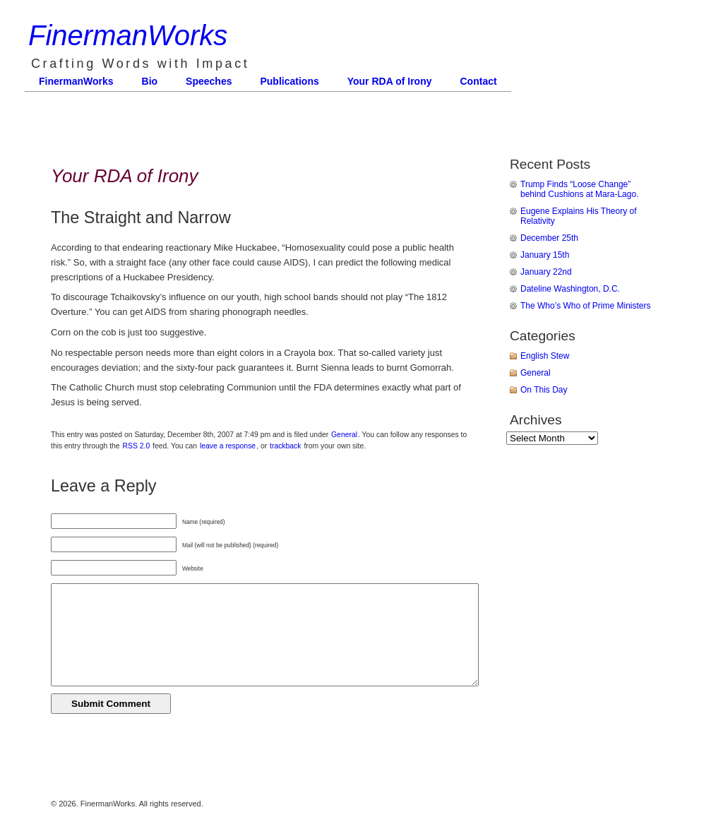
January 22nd (546, 272)
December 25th (549, 238)
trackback (285, 446)
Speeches (209, 81)
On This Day (543, 390)
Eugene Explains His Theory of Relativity (578, 216)
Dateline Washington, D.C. (570, 289)
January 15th (544, 255)
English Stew (544, 356)
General (344, 435)
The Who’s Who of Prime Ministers (585, 306)
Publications (289, 81)
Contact (478, 81)
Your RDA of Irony (389, 81)
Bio (150, 81)
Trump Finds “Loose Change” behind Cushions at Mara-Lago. (579, 189)
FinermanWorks (127, 35)
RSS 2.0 (136, 446)
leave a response (228, 446)
